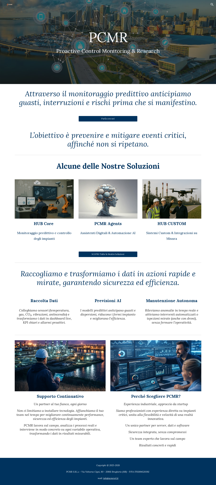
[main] (108, 42)
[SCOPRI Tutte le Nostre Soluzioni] (108, 254)
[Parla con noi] (108, 118)
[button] (212, 4)
